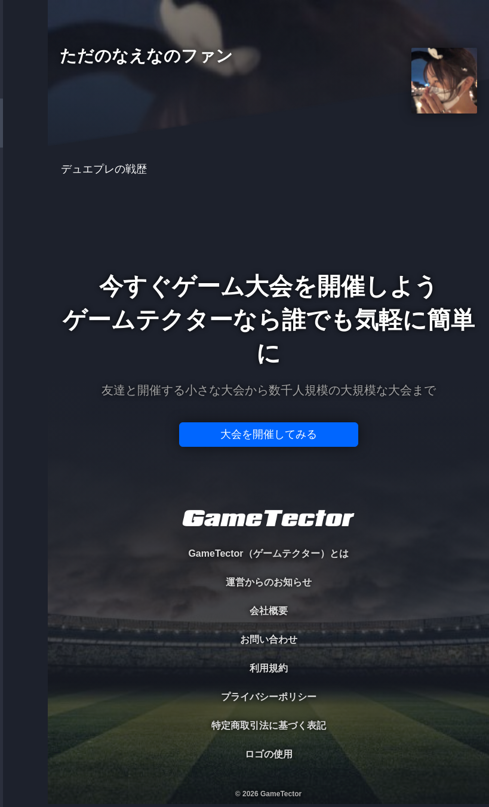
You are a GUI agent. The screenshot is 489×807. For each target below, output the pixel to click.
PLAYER (24, 133)
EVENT (24, 280)
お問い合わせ (268, 639)
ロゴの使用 (269, 754)
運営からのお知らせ (269, 582)
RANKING (23, 231)
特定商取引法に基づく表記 (268, 725)
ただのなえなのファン (146, 56)
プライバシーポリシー (268, 697)
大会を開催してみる (268, 434)
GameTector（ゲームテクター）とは (268, 553)
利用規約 (269, 668)
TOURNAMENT (23, 84)
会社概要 (269, 611)
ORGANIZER (24, 182)
